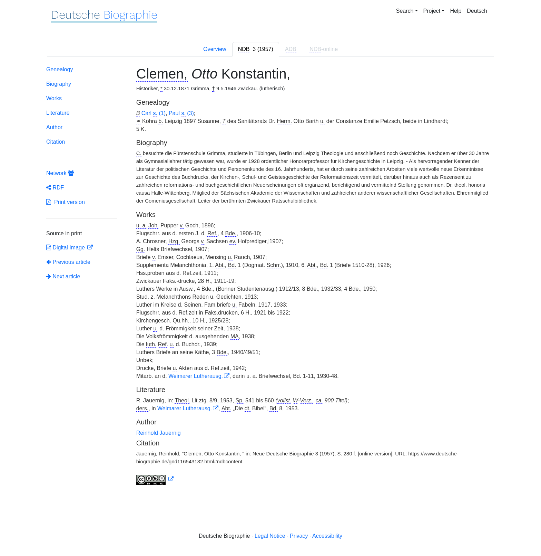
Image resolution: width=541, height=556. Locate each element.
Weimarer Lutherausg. (195, 376)
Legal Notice (270, 536)
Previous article (68, 262)
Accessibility (327, 536)
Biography (58, 84)
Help (455, 11)
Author (54, 127)
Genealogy (59, 69)
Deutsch (477, 11)
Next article (63, 276)
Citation (55, 142)
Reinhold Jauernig (158, 433)
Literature (58, 113)
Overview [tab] (214, 49)
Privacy (299, 536)
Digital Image (66, 247)
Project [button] (432, 11)
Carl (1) (153, 113)
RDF (55, 188)
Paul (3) (181, 113)
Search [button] (405, 11)
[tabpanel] (270, 277)
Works (54, 98)
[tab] (255, 49)
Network (60, 173)
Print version (65, 202)
